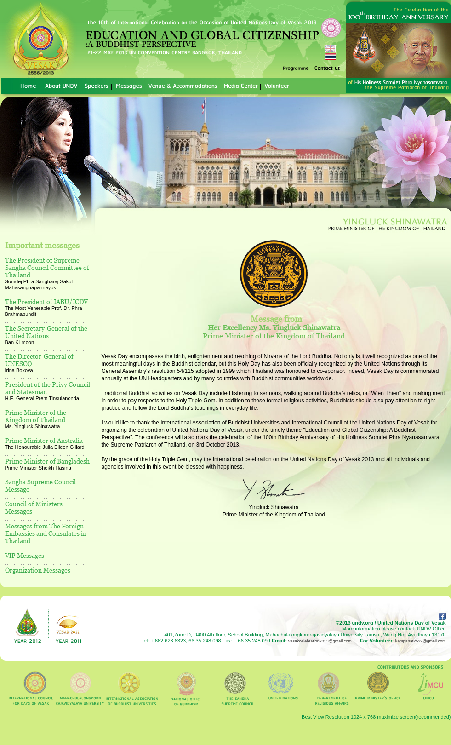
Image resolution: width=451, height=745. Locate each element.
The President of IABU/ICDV (46, 301)
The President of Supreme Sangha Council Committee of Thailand (47, 267)
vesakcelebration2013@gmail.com (320, 641)
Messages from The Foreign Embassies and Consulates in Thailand (45, 533)
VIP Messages (24, 555)
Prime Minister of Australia (44, 440)
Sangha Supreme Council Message (40, 485)
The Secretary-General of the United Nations (46, 331)
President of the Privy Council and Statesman (47, 387)
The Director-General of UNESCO (39, 359)
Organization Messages (37, 570)
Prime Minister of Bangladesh (47, 461)
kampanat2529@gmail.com (420, 641)
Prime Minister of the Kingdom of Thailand (35, 416)
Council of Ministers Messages (34, 507)
